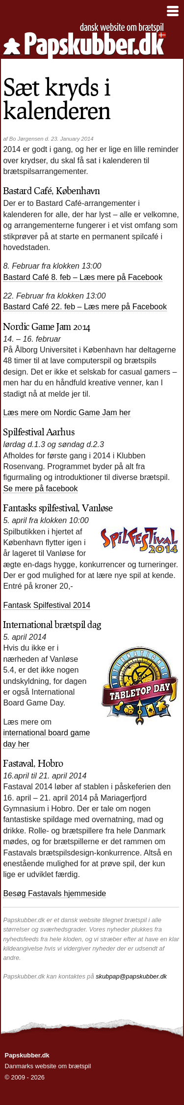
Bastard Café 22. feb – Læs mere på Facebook (85, 306)
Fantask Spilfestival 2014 (46, 605)
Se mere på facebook (40, 488)
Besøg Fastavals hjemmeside (54, 893)
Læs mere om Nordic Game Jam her (67, 412)
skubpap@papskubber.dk (131, 976)
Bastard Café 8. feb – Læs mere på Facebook (82, 277)
